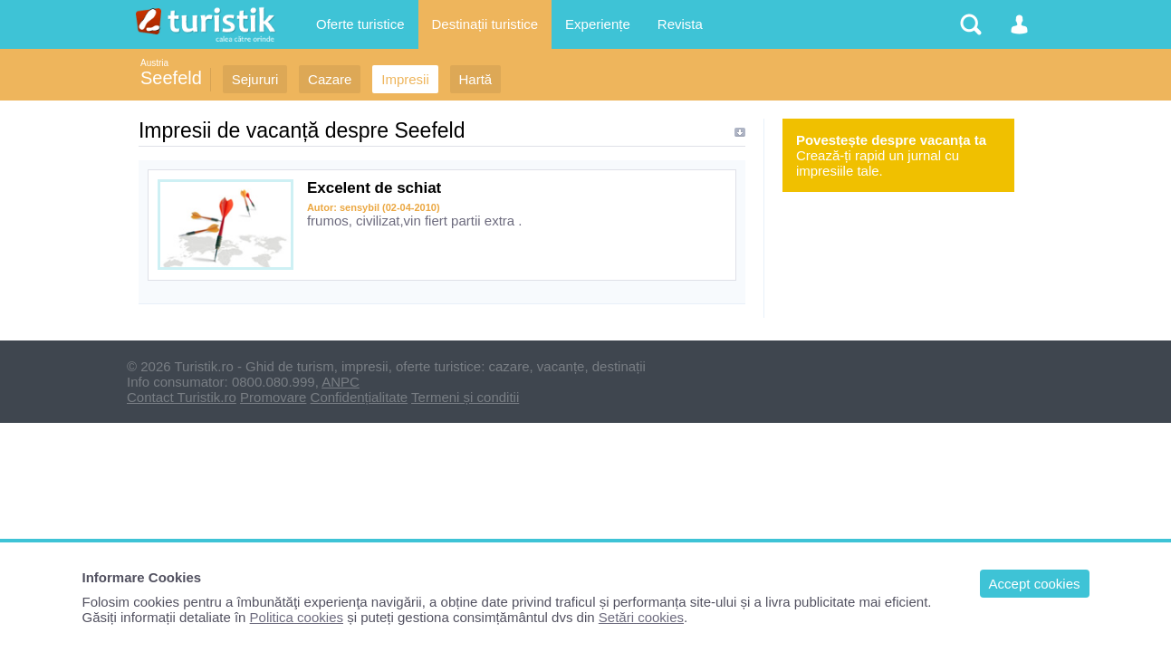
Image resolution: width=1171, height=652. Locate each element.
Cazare (329, 79)
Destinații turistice (485, 24)
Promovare (273, 397)
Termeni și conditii (465, 397)
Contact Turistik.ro (181, 397)
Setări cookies (641, 617)
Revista (680, 24)
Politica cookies (296, 617)
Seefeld (171, 78)
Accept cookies (1034, 583)
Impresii (405, 79)
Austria (154, 63)
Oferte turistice (360, 24)
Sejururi (255, 79)
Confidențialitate (359, 397)
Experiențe (597, 24)
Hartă (476, 79)
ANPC (341, 381)
